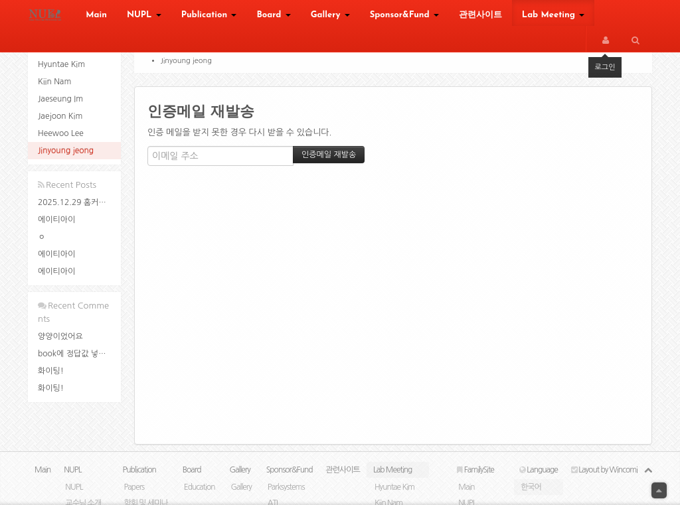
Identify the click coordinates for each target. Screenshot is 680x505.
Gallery (330, 15)
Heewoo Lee (61, 133)
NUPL (144, 15)
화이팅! (51, 371)
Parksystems (286, 487)
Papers (134, 487)
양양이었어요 (60, 336)
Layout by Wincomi (604, 470)
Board (273, 15)
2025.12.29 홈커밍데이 (79, 202)
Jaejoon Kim (60, 116)
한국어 (531, 487)
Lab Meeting (553, 15)
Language (538, 470)
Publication (209, 15)
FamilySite (475, 470)
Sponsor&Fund (404, 15)
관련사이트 (480, 15)
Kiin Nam (54, 82)
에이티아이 (56, 220)
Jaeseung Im (60, 99)
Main (96, 15)
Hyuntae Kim (61, 64)
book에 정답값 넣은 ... (77, 354)
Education (199, 487)
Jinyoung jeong (66, 151)
